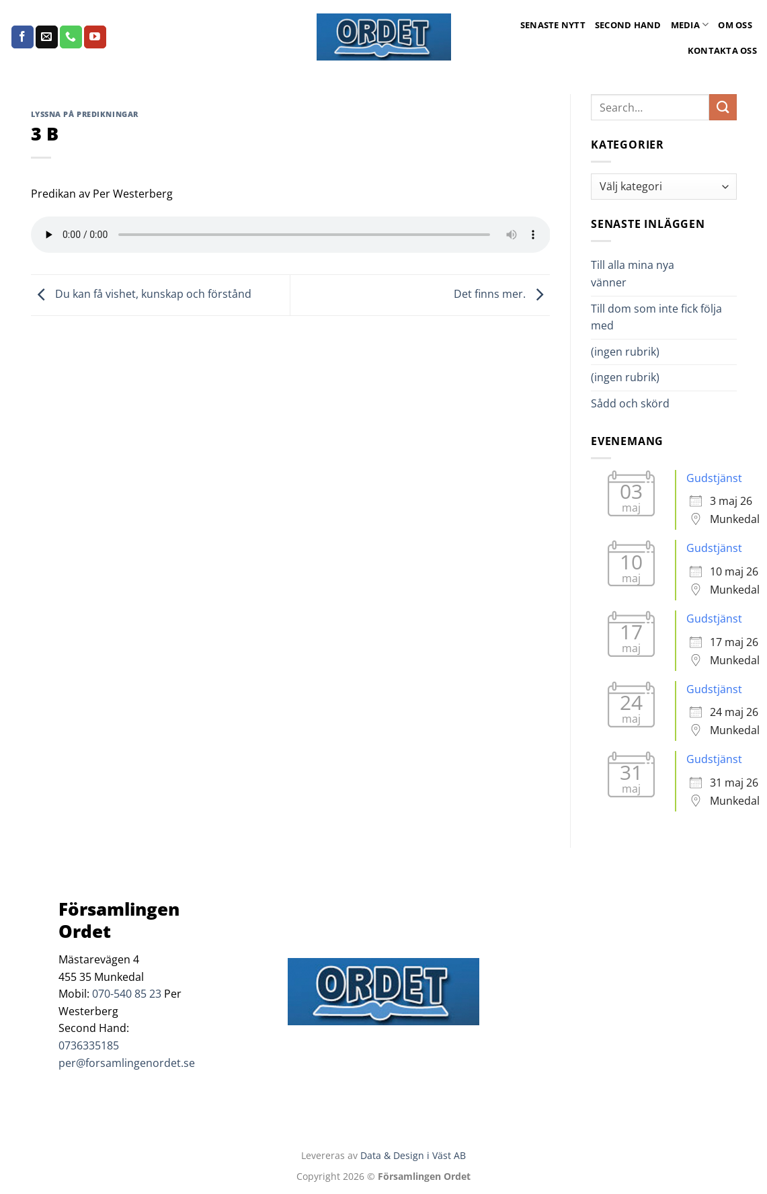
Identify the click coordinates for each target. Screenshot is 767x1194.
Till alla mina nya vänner (632, 273)
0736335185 (88, 1045)
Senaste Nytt (553, 25)
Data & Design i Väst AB (413, 1155)
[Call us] (71, 37)
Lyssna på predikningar (84, 114)
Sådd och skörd (630, 403)
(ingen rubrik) (625, 351)
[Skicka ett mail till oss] (47, 37)
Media (690, 24)
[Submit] (722, 107)
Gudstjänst (714, 478)
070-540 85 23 (126, 993)
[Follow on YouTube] (95, 37)
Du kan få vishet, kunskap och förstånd (141, 293)
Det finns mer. (502, 293)
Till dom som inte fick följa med (656, 317)
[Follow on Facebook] (22, 37)
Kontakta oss (722, 50)
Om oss (735, 25)
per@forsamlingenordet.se (126, 1063)
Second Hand (628, 25)
